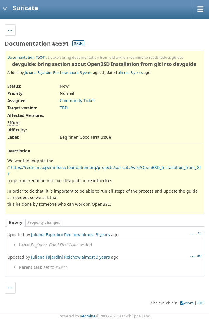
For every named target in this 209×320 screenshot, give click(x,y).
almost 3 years (130, 72)
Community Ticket (77, 100)
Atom (189, 303)
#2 (199, 256)
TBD (64, 108)
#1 (199, 233)
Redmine (87, 316)
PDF (200, 303)
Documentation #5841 (26, 57)
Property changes (43, 222)
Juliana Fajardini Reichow (46, 72)
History (15, 222)
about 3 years (80, 72)
